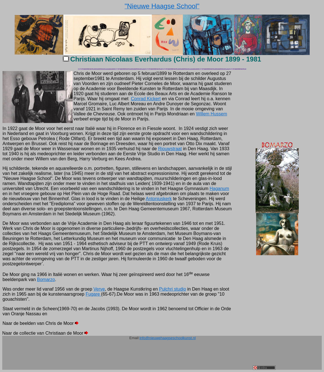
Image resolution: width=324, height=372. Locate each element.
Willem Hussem (211, 113)
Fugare (93, 294)
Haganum (219, 188)
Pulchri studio (172, 289)
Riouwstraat (169, 148)
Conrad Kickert (146, 98)
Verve (99, 289)
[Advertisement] (151, 357)
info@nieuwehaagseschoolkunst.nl (167, 338)
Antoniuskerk (159, 198)
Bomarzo (46, 279)
